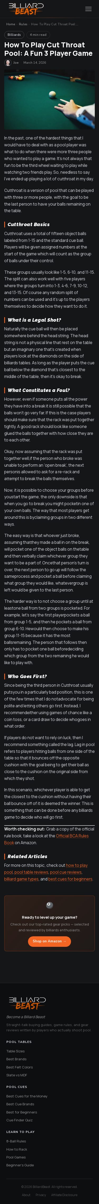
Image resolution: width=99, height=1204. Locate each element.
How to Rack (16, 1149)
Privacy (41, 1195)
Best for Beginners (21, 1112)
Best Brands (16, 1059)
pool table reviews (31, 872)
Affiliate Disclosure (64, 1195)
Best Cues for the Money (27, 1096)
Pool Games (16, 1157)
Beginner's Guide (20, 1165)
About (26, 1195)
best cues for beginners (70, 879)
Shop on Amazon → (49, 941)
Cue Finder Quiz (19, 1120)
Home (10, 24)
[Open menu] (88, 9)
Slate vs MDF (16, 1075)
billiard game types (21, 879)
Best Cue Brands (20, 1104)
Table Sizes (15, 1051)
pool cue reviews (66, 872)
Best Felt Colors (19, 1067)
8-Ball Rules (16, 1141)
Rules (23, 24)
